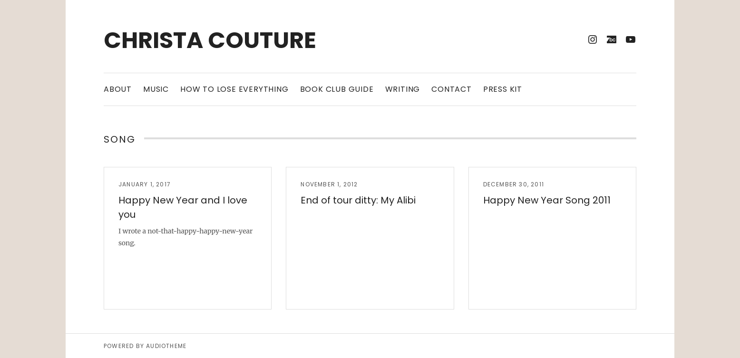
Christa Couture (210, 40)
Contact (451, 89)
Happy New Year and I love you (182, 207)
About (118, 89)
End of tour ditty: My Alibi (358, 200)
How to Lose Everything (234, 89)
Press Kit (502, 89)
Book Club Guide (337, 89)
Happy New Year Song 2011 (547, 200)
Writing (402, 89)
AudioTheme (166, 346)
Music (156, 89)
